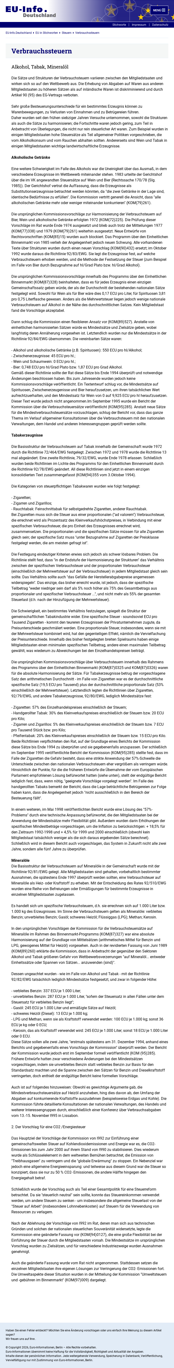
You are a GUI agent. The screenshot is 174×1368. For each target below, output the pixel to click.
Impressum (139, 24)
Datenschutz (160, 24)
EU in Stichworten (47, 32)
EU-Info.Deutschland (19, 32)
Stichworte (119, 24)
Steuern (66, 32)
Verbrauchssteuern (87, 32)
